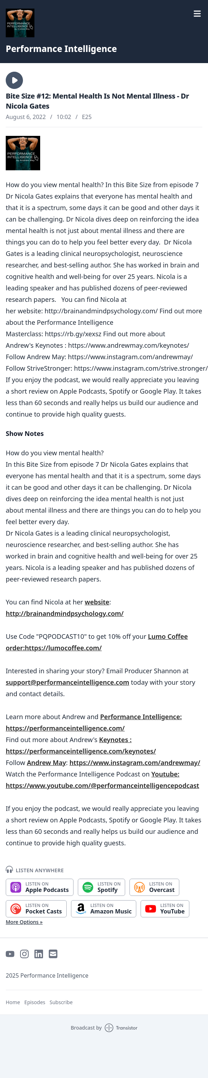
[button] (14, 80)
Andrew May (46, 762)
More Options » (24, 921)
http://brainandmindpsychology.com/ (65, 613)
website (97, 602)
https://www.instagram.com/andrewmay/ (135, 762)
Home (13, 1002)
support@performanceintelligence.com (67, 682)
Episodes (34, 1002)
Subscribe (60, 1002)
